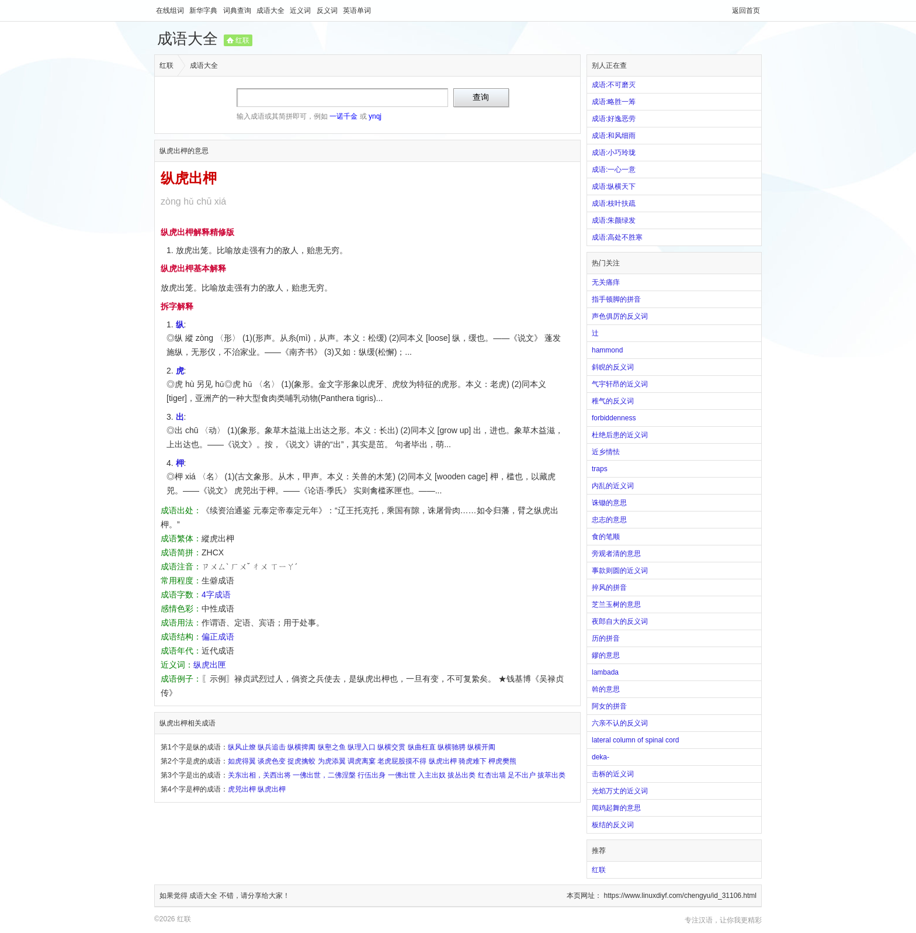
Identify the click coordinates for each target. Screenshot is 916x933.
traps (600, 469)
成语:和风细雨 (614, 136)
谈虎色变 (272, 761)
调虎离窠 (362, 761)
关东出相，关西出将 (259, 775)
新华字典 (204, 10)
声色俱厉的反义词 (620, 316)
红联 (242, 40)
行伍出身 (372, 775)
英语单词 (357, 10)
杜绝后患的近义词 (620, 435)
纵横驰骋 (452, 747)
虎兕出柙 (242, 789)
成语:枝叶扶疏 (614, 203)
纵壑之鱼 (332, 747)
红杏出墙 (492, 775)
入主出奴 (432, 775)
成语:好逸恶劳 (614, 119)
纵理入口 (362, 747)
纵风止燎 (242, 747)
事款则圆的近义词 (620, 570)
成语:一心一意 (614, 169)
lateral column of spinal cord (635, 740)
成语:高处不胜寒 (617, 237)
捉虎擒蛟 (301, 761)
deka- (600, 757)
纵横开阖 (481, 747)
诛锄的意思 (609, 503)
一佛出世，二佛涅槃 (324, 775)
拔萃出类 (551, 775)
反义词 (328, 10)
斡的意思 (606, 689)
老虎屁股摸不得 (401, 761)
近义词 (301, 10)
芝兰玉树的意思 (616, 604)
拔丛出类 (461, 775)
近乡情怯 (606, 452)
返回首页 (746, 10)
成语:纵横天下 (614, 186)
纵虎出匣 (209, 664)
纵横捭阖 (301, 747)
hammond (607, 350)
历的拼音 (606, 638)
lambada (605, 672)
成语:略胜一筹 (614, 102)
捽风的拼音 (609, 587)
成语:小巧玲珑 (614, 152)
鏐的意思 (606, 655)
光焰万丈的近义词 (620, 791)
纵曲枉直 (422, 747)
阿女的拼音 (609, 706)
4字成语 (216, 594)
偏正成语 (218, 636)
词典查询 (238, 10)
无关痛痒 (606, 282)
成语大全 (271, 10)
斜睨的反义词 (613, 367)
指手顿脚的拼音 (616, 299)
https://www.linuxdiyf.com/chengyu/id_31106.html (680, 895)
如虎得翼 (242, 761)
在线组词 (171, 10)
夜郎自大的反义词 (620, 621)
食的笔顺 (606, 537)
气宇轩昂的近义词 (620, 384)
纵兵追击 (272, 747)
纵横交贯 (391, 747)
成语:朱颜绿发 (614, 220)
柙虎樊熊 (502, 761)
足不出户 (522, 775)
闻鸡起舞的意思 (616, 808)
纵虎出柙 (443, 761)
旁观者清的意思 (616, 554)
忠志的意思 (609, 520)
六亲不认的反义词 (620, 723)
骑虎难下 (473, 761)
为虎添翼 (332, 761)
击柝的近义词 (613, 774)
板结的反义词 (613, 825)
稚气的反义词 (613, 401)
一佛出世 (402, 775)
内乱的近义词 (613, 486)
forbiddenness (614, 418)
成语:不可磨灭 (614, 85)
